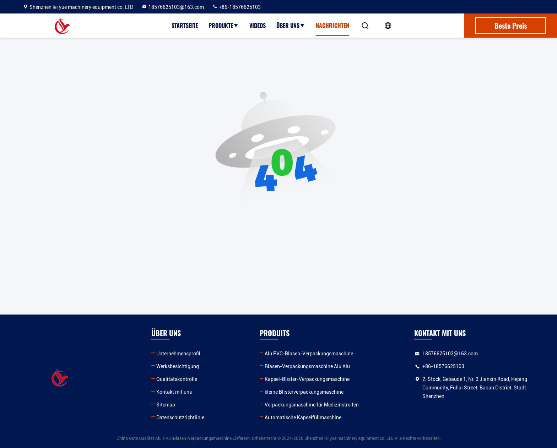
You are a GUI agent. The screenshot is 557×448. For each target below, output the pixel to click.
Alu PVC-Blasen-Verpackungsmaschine (309, 353)
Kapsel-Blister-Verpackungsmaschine (307, 379)
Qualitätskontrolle (176, 379)
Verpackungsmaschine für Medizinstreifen (312, 405)
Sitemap (165, 405)
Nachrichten (332, 25)
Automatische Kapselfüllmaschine (303, 417)
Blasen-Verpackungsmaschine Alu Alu (307, 366)
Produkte (224, 25)
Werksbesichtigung (177, 366)
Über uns (290, 25)
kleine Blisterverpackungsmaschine (304, 392)
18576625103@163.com (172, 7)
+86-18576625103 (236, 7)
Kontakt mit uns (174, 392)
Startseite (185, 25)
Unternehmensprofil (178, 353)
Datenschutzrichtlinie (180, 417)
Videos (257, 25)
